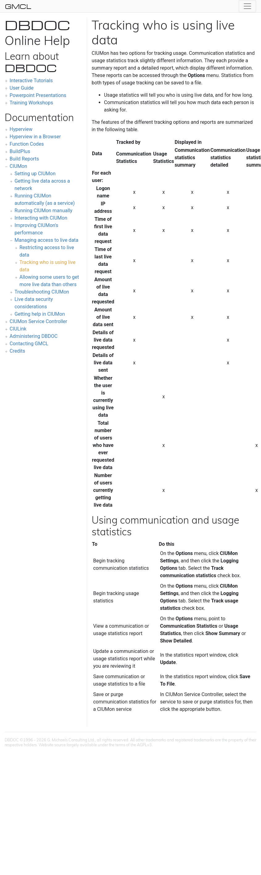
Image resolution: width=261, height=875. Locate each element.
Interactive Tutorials (31, 80)
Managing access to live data (46, 240)
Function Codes (27, 144)
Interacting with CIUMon (40, 218)
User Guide (22, 88)
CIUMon (18, 166)
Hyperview (21, 129)
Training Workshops (31, 103)
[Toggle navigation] (247, 6)
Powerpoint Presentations (38, 95)
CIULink (18, 329)
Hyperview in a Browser (35, 137)
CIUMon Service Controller (38, 321)
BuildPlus (20, 151)
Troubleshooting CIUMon (41, 292)
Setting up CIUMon (35, 173)
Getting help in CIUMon (39, 314)
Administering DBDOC (34, 336)
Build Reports (24, 159)
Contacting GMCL (29, 343)
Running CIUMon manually (43, 210)
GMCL (18, 6)
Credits (17, 351)
